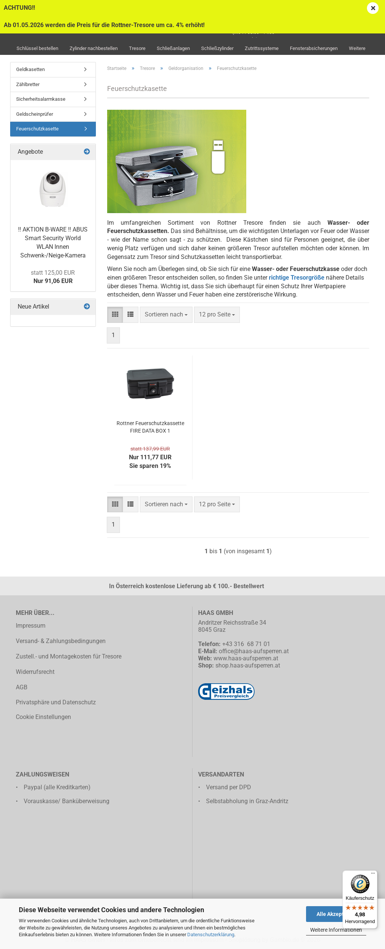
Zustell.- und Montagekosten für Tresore (68, 656)
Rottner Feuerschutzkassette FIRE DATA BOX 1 (150, 427)
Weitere (357, 48)
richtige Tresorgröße (296, 277)
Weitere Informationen (336, 930)
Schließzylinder (217, 48)
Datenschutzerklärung (210, 934)
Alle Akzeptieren (336, 914)
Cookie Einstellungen (43, 716)
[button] (115, 315)
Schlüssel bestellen (37, 48)
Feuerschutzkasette (37, 129)
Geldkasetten (30, 69)
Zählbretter (27, 84)
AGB (21, 687)
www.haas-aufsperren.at (246, 658)
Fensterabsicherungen (314, 48)
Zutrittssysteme (262, 48)
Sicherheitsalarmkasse (40, 99)
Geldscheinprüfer (34, 114)
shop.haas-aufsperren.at (247, 665)
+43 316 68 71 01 (246, 644)
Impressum (30, 625)
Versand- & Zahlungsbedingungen (61, 641)
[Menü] (372, 874)
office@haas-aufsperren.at (254, 651)
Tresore (137, 48)
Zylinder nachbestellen (94, 48)
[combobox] (166, 315)
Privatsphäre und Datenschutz (56, 702)
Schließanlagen (173, 48)
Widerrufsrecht (35, 671)
